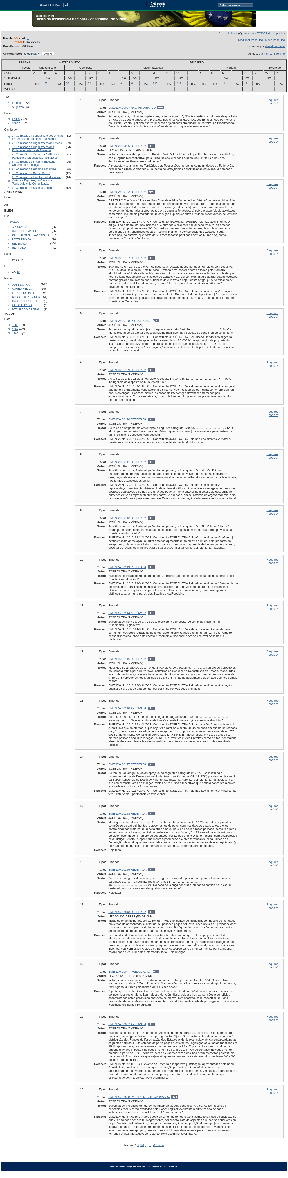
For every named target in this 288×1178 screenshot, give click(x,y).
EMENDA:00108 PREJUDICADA (129, 320)
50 (67, 83)
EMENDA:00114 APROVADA (127, 613)
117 (179, 83)
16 (224, 83)
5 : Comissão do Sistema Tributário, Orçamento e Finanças (34, 163)
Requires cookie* (272, 101)
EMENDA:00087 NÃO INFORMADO (132, 107)
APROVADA (19, 227)
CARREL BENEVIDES (26, 297)
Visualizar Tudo (275, 46)
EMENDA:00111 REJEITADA (127, 462)
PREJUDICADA (22, 239)
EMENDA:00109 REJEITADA (127, 370)
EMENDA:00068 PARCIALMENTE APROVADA (139, 1097)
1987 (15, 329)
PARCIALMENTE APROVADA (31, 235)
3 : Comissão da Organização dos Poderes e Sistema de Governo (33, 149)
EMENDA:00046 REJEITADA (127, 912)
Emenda (17, 102)
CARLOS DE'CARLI (24, 301)
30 (89, 83)
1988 (15, 325)
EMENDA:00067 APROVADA (127, 1024)
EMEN (16, 119)
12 (245, 83)
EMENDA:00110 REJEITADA (127, 419)
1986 (15, 333)
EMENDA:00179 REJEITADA (127, 869)
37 (46, 83)
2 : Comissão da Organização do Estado (37, 143)
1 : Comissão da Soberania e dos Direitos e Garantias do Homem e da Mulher (37, 137)
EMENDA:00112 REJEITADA (127, 518)
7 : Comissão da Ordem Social (31, 173)
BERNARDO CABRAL (26, 309)
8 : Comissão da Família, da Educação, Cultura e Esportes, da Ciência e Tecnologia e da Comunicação (36, 180)
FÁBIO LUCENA (22, 305)
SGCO (16, 123)
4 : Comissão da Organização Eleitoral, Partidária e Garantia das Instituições (36, 156)
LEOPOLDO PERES (25, 293)
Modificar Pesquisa (250, 40)
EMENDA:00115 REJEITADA (127, 659)
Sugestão (18, 107)
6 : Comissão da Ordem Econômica (34, 169)
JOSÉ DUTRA (21, 284)
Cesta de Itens (228, 33)
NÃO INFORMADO (24, 231)
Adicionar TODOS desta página (264, 33)
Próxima (279, 53)
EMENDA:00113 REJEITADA (127, 567)
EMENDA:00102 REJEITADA (127, 192)
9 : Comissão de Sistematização (32, 187)
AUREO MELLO (22, 288)
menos (14, 221)
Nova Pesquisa (275, 40)
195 (155, 83)
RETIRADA (19, 247)
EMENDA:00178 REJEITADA (127, 813)
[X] (27, 38)
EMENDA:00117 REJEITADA (127, 764)
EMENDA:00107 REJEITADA (127, 258)
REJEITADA (19, 243)
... (271, 53)
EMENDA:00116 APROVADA (127, 708)
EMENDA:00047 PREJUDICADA (129, 971)
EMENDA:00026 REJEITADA (127, 146)
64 (122, 83)
